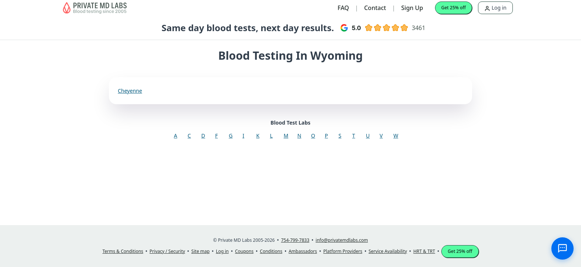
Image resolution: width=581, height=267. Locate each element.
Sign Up (412, 8)
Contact (375, 8)
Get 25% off (453, 7)
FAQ (343, 8)
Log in (495, 7)
